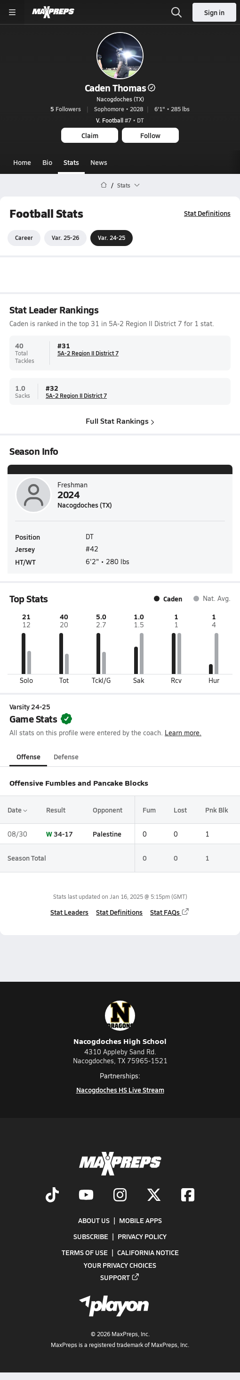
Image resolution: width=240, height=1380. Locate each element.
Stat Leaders (69, 912)
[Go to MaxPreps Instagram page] (120, 1195)
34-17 (63, 833)
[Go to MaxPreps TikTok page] (52, 1195)
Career (24, 238)
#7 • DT (120, 120)
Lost (180, 809)
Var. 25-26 (65, 238)
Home (22, 162)
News (98, 162)
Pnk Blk (216, 809)
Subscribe (90, 1236)
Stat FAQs (170, 912)
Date (17, 809)
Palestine (107, 833)
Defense (66, 756)
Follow (150, 135)
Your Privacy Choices (120, 1265)
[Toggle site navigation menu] (12, 12)
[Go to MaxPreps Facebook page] (187, 1195)
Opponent (107, 809)
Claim (89, 135)
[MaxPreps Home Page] (103, 185)
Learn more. (183, 732)
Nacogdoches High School (120, 1023)
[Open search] (176, 12)
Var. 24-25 (111, 238)
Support (120, 1277)
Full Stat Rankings (120, 421)
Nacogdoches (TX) (120, 99)
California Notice (148, 1252)
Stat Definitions (207, 213)
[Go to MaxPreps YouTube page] (86, 1195)
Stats (71, 162)
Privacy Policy (142, 1236)
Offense (28, 756)
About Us (94, 1220)
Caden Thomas (120, 87)
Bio (47, 162)
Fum (149, 809)
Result (55, 809)
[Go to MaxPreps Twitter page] (153, 1195)
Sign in (214, 12)
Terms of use (85, 1252)
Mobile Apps (140, 1220)
